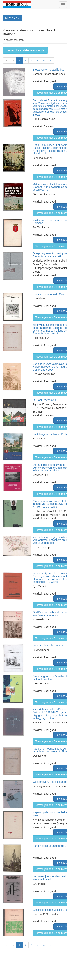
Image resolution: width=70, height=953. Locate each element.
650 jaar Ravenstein (44, 400)
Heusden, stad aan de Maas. (49, 294)
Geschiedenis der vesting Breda (51, 909)
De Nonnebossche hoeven (48, 645)
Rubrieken (12, 18)
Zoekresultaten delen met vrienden (25, 50)
